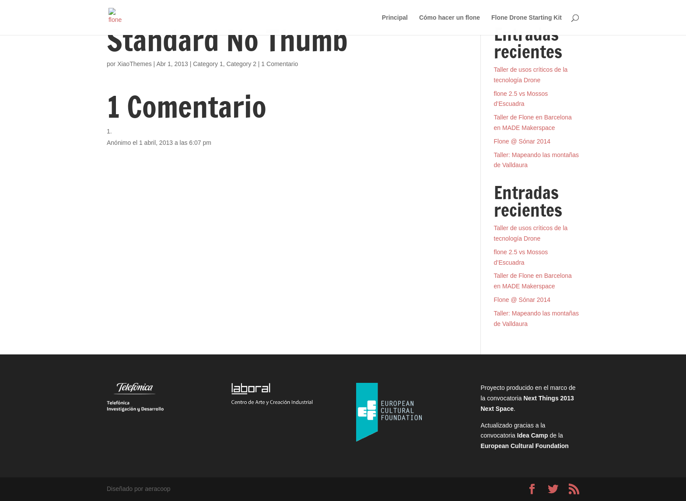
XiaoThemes (134, 63)
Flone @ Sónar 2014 (522, 141)
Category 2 (241, 63)
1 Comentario (279, 63)
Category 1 (208, 63)
